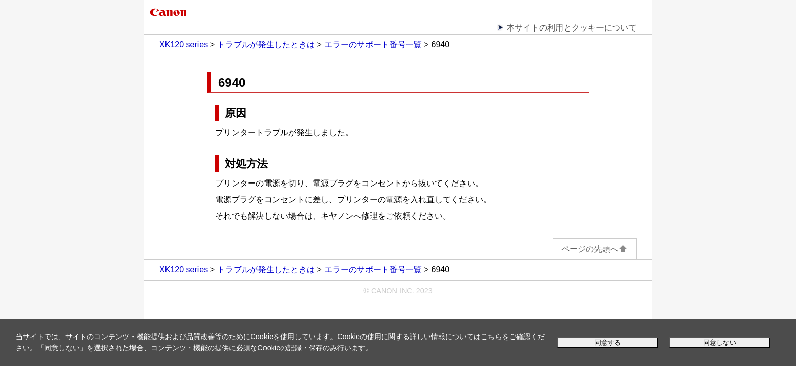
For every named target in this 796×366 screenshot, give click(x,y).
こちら (491, 336)
